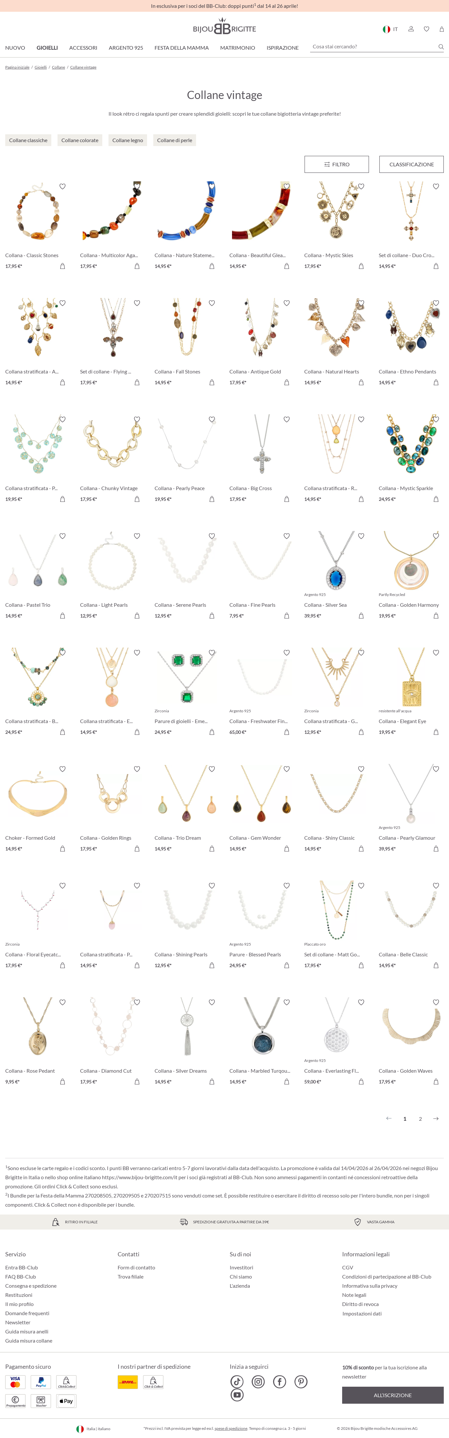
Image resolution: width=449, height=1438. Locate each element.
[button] (411, 29)
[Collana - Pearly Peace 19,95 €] (187, 460)
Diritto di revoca (360, 1304)
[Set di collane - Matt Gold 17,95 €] (336, 926)
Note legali (354, 1295)
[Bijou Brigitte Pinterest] (300, 1381)
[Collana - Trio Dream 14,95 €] (187, 809)
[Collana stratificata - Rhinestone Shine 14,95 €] (336, 460)
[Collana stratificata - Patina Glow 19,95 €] (37, 460)
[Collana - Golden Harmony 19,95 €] (411, 576)
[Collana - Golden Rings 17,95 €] (112, 809)
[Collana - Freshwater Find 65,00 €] (261, 693)
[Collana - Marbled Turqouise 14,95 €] (261, 1043)
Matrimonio (237, 47)
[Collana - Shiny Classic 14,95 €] (336, 809)
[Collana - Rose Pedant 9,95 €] (37, 1043)
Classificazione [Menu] (412, 164)
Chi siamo (241, 1276)
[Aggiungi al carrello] (62, 266)
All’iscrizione (393, 1395)
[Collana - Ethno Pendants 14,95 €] (411, 343)
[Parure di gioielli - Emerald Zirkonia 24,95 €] (187, 693)
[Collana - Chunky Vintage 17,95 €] (112, 460)
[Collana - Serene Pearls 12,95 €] (187, 576)
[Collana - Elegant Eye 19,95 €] (411, 693)
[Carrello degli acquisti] (441, 29)
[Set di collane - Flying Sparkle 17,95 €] (112, 343)
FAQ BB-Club (20, 1276)
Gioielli (47, 47)
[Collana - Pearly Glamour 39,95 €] (411, 809)
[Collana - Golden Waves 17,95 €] (411, 1043)
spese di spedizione (231, 1428)
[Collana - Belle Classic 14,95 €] (411, 926)
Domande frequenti (27, 1313)
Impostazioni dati (362, 1313)
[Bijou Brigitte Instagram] (258, 1381)
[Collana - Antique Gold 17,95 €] (261, 343)
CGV (347, 1267)
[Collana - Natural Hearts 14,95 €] (336, 343)
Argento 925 (126, 47)
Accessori (83, 47)
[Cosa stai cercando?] (377, 46)
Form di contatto (136, 1267)
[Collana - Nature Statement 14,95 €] (187, 227)
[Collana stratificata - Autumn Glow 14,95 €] (37, 343)
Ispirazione (283, 47)
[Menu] (337, 164)
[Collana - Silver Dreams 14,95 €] (187, 1043)
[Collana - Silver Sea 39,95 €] (336, 576)
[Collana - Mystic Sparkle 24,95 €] (411, 460)
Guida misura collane (28, 1340)
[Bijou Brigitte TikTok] (237, 1381)
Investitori (241, 1267)
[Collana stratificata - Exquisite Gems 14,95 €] (112, 693)
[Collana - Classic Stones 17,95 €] (37, 227)
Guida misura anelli (26, 1331)
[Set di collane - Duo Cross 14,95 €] (411, 227)
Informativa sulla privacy (369, 1285)
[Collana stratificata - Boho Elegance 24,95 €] (37, 693)
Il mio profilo (19, 1304)
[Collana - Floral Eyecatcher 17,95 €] (37, 926)
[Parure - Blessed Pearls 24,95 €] (261, 926)
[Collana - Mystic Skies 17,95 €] (336, 227)
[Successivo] (436, 1118)
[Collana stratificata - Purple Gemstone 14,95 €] (112, 926)
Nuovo (15, 47)
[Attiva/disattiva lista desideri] (62, 186)
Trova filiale (130, 1276)
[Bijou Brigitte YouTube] (237, 1394)
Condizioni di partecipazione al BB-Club (386, 1276)
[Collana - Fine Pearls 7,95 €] (261, 576)
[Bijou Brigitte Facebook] (279, 1381)
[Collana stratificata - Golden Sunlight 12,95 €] (336, 693)
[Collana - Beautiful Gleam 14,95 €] (261, 227)
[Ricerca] (441, 47)
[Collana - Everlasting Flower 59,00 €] (336, 1043)
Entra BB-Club (21, 1267)
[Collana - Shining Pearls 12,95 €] (187, 926)
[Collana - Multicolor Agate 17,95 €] (112, 227)
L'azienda (240, 1285)
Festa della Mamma (182, 47)
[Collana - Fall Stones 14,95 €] (187, 343)
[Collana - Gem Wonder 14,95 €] (261, 809)
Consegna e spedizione (31, 1285)
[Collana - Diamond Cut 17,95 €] (112, 1043)
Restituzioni (18, 1295)
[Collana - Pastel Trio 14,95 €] (37, 576)
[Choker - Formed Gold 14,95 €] (37, 809)
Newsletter (17, 1322)
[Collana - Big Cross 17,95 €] (261, 460)
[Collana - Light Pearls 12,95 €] (112, 576)
